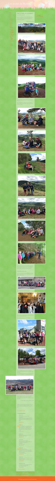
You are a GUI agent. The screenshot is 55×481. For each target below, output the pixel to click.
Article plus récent (19, 472)
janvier (11, 45)
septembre (11, 23)
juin (10, 26)
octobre (11, 22)
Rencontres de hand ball (11, 27)
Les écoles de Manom (19, 3)
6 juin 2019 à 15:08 (21, 445)
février (11, 44)
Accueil (25, 472)
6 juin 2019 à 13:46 (21, 422)
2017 (10, 48)
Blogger (35, 479)
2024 (10, 13)
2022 (10, 16)
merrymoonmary (30, 479)
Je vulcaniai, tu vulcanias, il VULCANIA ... (12, 30)
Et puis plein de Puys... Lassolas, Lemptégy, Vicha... (12, 38)
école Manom (39, 15)
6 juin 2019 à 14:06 (21, 431)
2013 (10, 53)
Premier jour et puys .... (11, 41)
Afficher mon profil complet (39, 16)
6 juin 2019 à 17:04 (21, 454)
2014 (10, 52)
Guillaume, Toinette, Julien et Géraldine (12, 35)
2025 (10, 12)
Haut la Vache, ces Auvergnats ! (12, 32)
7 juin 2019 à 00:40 (21, 467)
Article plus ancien (31, 472)
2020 (10, 17)
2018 (10, 47)
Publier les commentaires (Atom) (23, 474)
